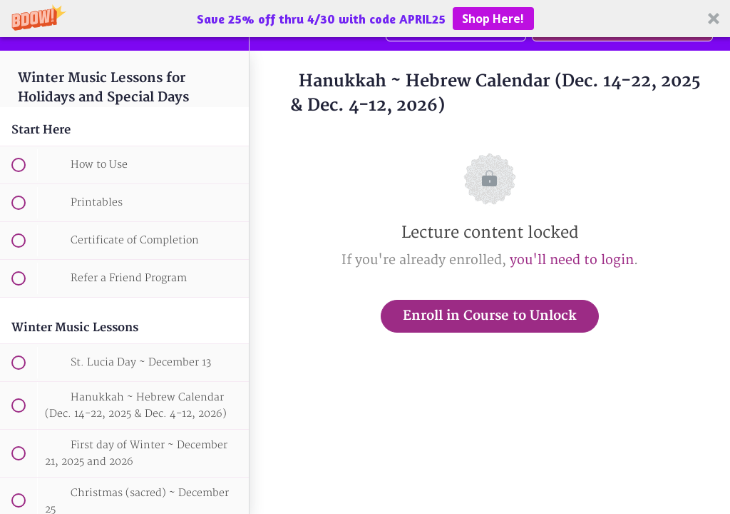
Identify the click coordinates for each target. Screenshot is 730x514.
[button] (365, 18)
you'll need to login (572, 260)
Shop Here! (493, 18)
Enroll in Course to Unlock (490, 316)
